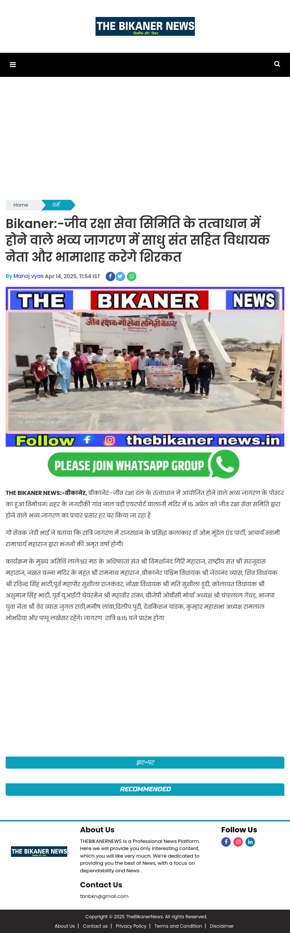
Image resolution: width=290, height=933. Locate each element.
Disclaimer (222, 925)
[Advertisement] (145, 142)
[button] (12, 64)
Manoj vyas (28, 276)
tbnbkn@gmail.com (104, 895)
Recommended (145, 789)
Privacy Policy (131, 925)
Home (21, 204)
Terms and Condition (178, 925)
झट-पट (145, 762)
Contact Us (101, 884)
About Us (97, 829)
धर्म (56, 204)
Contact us (95, 925)
